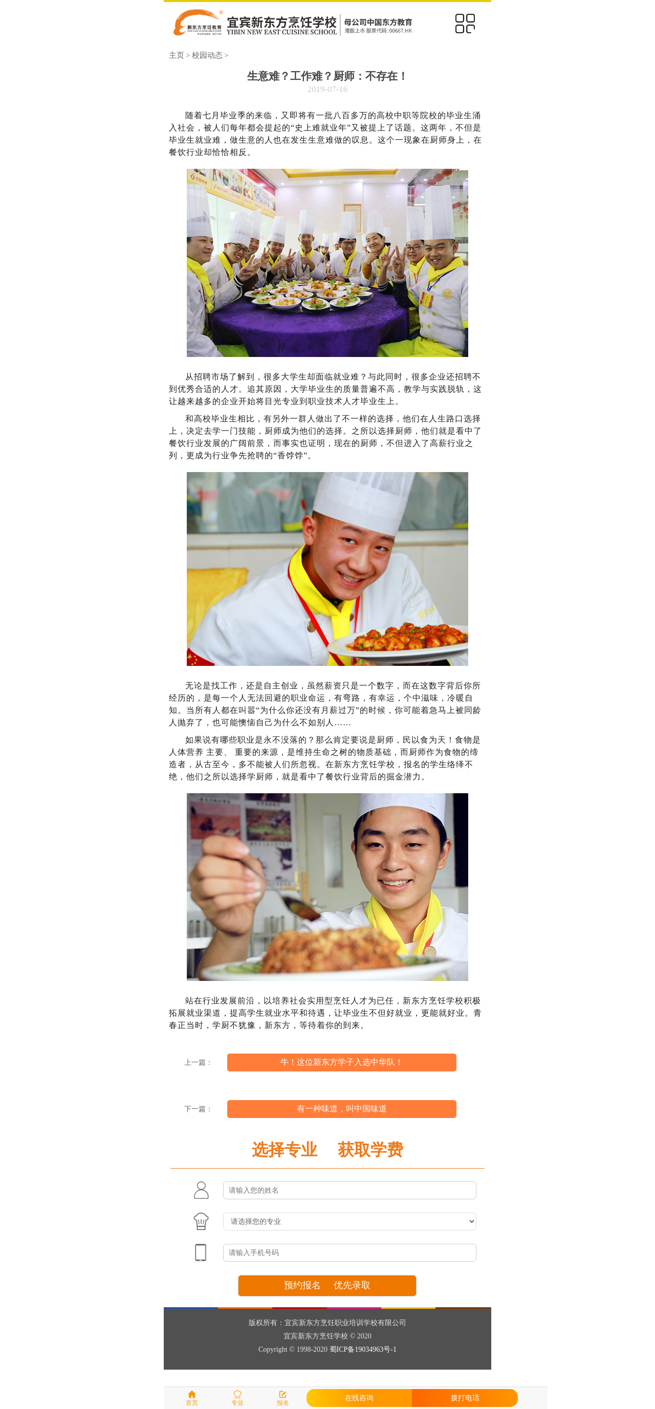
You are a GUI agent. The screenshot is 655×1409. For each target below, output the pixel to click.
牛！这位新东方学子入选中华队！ (341, 1062)
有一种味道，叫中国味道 (342, 1108)
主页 (176, 55)
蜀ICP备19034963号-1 (363, 1349)
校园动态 (207, 55)
